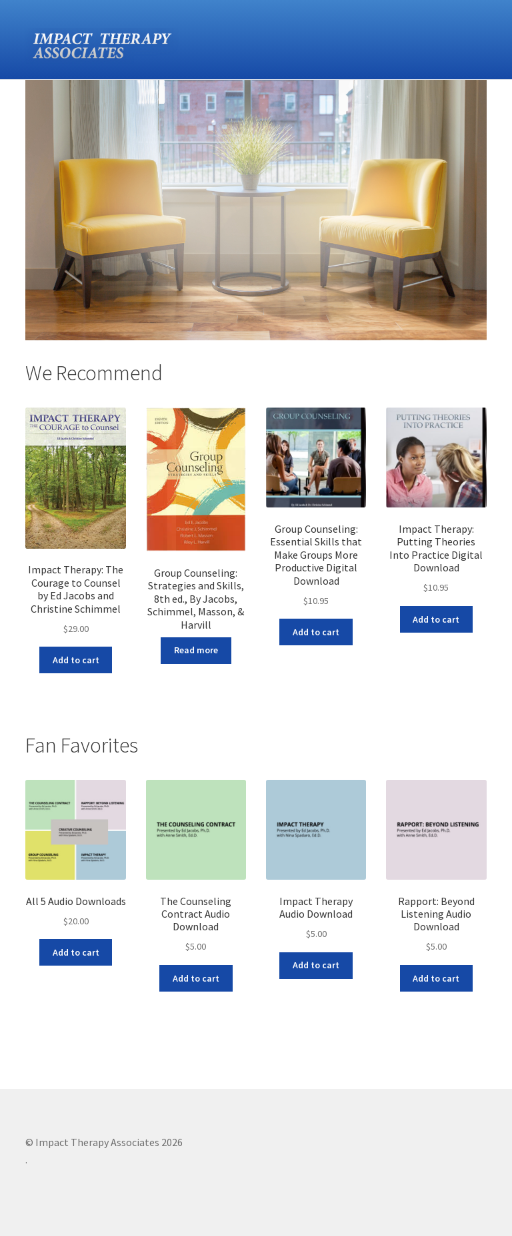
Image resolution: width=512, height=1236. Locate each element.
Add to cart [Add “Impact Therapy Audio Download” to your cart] (316, 965)
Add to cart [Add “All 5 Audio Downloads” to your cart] (76, 952)
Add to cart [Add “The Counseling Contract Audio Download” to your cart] (196, 978)
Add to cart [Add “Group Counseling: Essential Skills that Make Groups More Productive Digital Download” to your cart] (316, 632)
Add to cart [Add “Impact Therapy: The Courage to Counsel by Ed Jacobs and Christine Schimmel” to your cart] (76, 660)
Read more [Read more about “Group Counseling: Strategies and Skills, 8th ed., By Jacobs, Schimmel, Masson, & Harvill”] (196, 650)
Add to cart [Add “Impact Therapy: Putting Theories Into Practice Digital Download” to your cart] (436, 619)
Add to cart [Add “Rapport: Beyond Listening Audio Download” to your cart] (436, 978)
